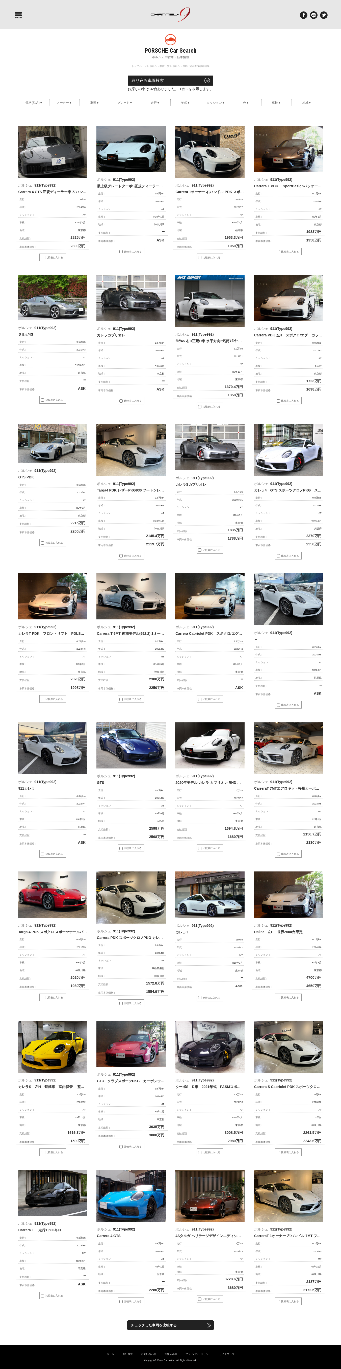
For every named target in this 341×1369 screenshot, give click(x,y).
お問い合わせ (148, 1354)
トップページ (139, 66)
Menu (18, 15)
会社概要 (128, 1354)
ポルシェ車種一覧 (159, 66)
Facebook (303, 15)
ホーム (110, 1354)
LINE (314, 15)
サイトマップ (226, 1354)
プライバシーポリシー (198, 1354)
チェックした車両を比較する (159, 1325)
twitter (324, 15)
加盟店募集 (171, 1354)
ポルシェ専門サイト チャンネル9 (170, 14)
